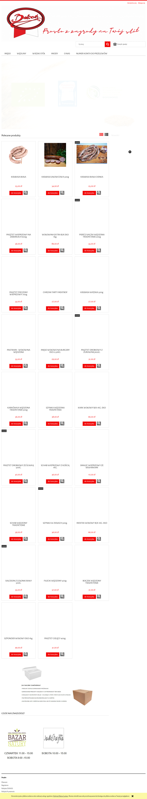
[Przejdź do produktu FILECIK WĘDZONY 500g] (55, 562)
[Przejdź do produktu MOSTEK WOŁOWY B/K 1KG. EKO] (92, 504)
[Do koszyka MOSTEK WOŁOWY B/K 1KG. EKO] (89, 539)
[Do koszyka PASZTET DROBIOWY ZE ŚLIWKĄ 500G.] (16, 481)
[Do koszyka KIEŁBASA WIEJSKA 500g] (89, 308)
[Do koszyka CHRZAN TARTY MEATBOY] (52, 308)
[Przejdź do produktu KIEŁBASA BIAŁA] (18, 158)
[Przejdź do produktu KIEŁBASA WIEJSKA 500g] (92, 273)
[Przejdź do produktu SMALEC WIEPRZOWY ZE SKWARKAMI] (92, 446)
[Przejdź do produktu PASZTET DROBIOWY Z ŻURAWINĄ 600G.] (92, 331)
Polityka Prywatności (8, 791)
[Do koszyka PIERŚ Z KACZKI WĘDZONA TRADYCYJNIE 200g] (89, 250)
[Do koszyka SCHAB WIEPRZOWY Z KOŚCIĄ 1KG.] (52, 481)
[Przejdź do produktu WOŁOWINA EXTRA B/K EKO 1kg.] (55, 216)
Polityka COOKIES (7, 788)
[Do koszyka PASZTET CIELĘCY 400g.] (52, 654)
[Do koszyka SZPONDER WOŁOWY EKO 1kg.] (16, 654)
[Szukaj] (107, 44)
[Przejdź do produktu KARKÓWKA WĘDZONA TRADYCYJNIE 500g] (18, 389)
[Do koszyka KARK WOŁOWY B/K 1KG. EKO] (89, 424)
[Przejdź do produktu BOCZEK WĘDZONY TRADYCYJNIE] (92, 562)
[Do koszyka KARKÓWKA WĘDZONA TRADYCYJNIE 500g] (16, 424)
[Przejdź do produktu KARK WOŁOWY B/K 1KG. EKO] (92, 389)
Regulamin (4, 785)
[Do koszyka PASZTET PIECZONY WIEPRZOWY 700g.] (16, 308)
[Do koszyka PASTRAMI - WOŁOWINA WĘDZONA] (16, 366)
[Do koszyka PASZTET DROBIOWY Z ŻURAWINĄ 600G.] (89, 366)
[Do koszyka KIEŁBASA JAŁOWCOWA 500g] (52, 193)
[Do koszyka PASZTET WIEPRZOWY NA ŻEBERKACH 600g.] (16, 250)
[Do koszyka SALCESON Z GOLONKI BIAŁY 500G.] (16, 597)
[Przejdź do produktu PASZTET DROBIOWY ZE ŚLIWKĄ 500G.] (18, 446)
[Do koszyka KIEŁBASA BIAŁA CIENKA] (89, 193)
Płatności (4, 782)
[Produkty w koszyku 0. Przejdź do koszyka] (120, 44)
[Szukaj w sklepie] (91, 44)
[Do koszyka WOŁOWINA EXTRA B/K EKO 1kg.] (52, 250)
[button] (26, 193)
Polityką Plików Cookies (60, 796)
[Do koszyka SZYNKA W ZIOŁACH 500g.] (52, 539)
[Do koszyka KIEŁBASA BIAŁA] (16, 193)
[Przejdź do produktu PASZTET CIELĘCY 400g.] (55, 619)
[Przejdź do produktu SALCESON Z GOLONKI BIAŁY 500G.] (18, 562)
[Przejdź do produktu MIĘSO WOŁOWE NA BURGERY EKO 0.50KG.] (55, 331)
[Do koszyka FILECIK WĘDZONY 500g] (52, 597)
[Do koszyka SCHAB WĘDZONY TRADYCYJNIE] (16, 539)
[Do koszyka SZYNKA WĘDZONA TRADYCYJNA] (52, 424)
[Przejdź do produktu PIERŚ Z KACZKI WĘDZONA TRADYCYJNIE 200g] (92, 216)
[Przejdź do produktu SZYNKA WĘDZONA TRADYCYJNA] (55, 389)
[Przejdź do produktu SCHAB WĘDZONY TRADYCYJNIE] (18, 504)
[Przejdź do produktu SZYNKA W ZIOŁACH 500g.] (55, 504)
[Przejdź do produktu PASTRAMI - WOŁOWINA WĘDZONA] (18, 331)
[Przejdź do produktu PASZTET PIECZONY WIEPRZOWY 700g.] (18, 273)
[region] (73, 94)
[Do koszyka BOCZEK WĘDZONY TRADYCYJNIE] (89, 597)
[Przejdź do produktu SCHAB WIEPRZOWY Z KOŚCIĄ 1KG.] (55, 446)
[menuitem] (7, 53)
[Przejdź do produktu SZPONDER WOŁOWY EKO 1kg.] (18, 619)
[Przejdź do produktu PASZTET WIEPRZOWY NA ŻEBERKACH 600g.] (18, 216)
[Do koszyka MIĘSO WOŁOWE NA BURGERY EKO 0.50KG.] (52, 366)
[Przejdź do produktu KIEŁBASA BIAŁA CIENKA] (92, 158)
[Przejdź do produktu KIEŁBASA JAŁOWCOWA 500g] (55, 158)
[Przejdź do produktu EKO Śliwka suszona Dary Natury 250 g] (128, 164)
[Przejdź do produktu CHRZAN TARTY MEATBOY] (55, 273)
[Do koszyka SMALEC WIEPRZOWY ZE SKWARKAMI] (89, 481)
